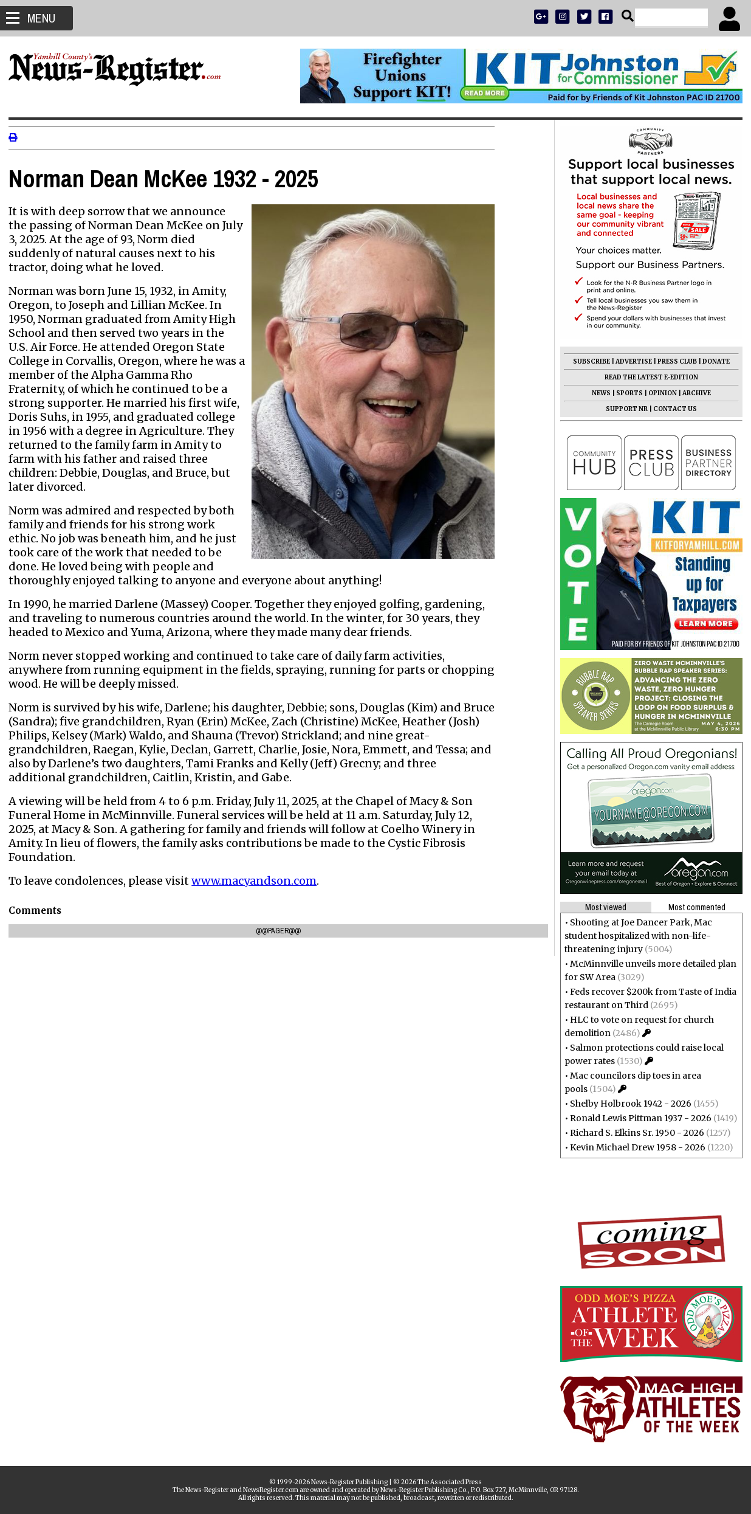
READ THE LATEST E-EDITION (647, 377)
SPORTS (625, 393)
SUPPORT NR (623, 409)
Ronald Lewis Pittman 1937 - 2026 (637, 1118)
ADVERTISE (630, 361)
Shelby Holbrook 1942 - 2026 (627, 1103)
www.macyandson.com (257, 881)
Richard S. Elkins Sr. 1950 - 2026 (633, 1132)
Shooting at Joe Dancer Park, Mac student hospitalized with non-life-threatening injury (634, 936)
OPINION (659, 393)
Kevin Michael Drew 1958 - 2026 (634, 1147)
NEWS (597, 393)
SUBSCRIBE (587, 361)
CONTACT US (671, 409)
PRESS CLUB (673, 361)
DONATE (712, 361)
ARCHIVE (693, 393)
